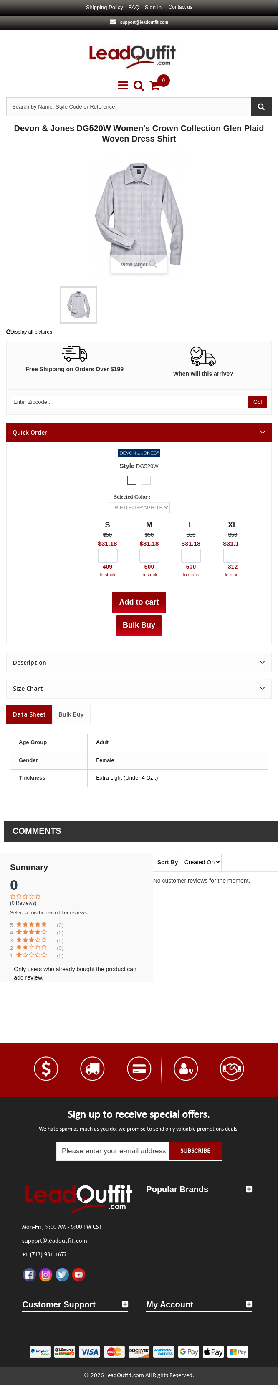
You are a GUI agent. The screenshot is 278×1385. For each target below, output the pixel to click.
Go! (257, 402)
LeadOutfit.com (124, 1375)
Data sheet (29, 714)
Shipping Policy (104, 7)
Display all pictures (29, 332)
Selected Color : (133, 497)
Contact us (180, 7)
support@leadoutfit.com (143, 22)
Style (127, 465)
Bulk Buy (71, 714)
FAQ (134, 7)
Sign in (153, 7)
